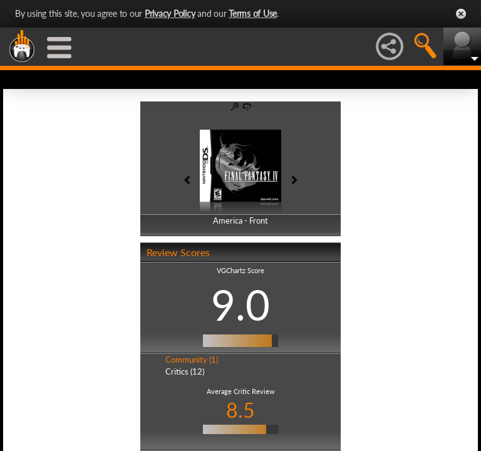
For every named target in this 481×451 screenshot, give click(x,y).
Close (461, 14)
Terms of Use (253, 13)
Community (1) (191, 360)
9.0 (240, 304)
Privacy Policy (170, 13)
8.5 (240, 410)
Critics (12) (184, 371)
